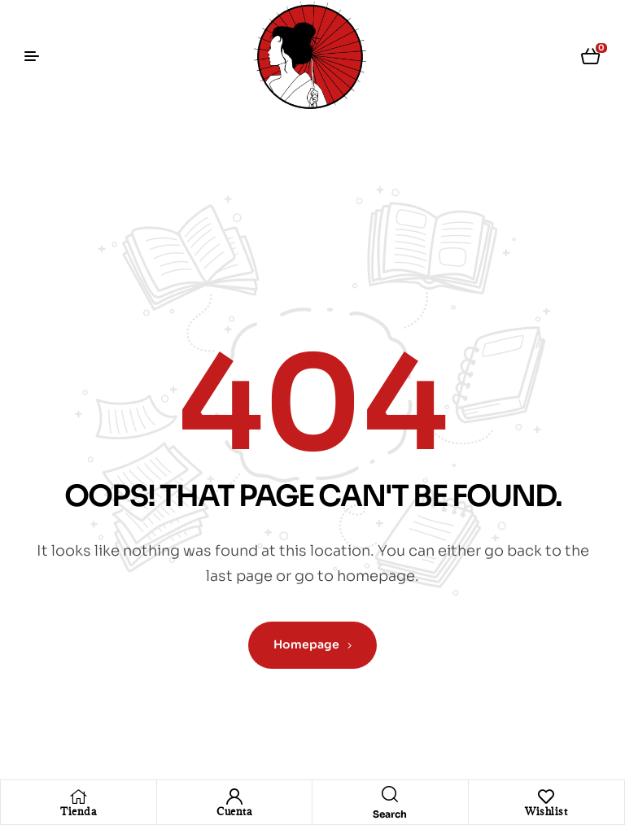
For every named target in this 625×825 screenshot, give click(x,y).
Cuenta (233, 811)
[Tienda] (78, 796)
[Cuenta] (234, 796)
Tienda (78, 811)
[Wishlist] (546, 796)
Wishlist (546, 811)
